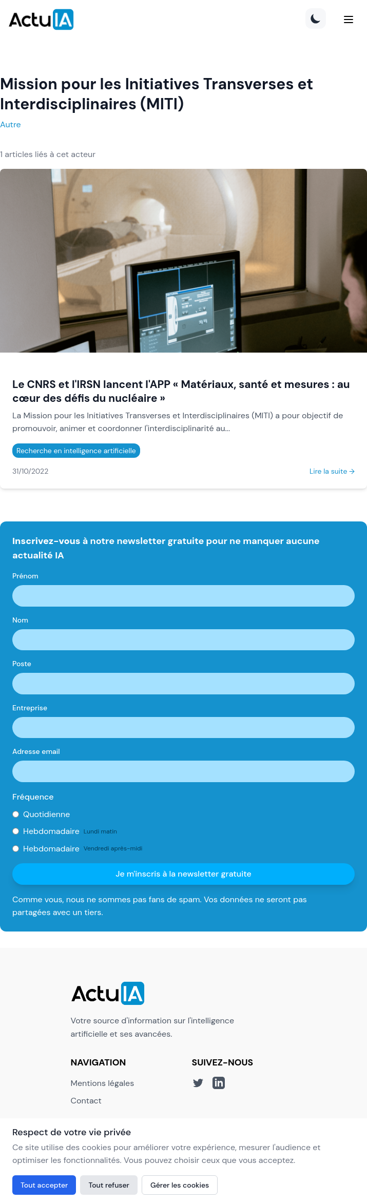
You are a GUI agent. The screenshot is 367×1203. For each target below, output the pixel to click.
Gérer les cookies (179, 1185)
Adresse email (36, 751)
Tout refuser (108, 1185)
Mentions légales (102, 1083)
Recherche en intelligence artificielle (76, 450)
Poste (21, 663)
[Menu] (348, 19)
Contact (86, 1100)
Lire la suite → (332, 471)
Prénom (25, 575)
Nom (20, 620)
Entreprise (29, 707)
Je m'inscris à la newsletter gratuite (183, 873)
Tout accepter (44, 1185)
